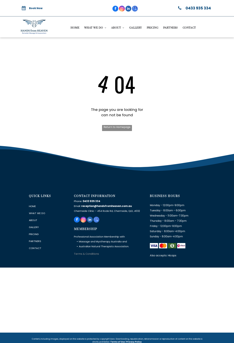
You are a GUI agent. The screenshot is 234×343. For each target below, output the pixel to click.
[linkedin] (128, 9)
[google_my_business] (135, 9)
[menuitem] (75, 27)
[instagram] (122, 9)
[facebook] (115, 9)
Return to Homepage (117, 127)
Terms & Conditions (86, 254)
